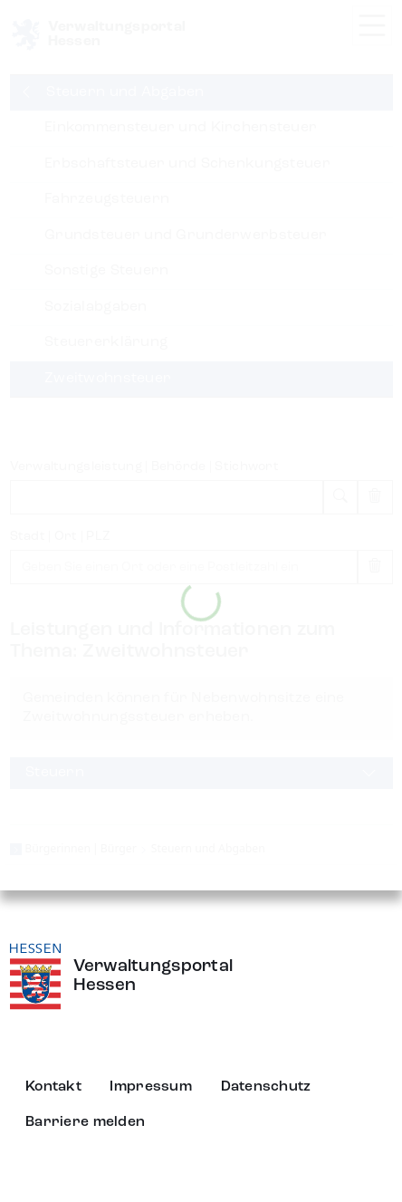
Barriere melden (85, 1122)
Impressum (151, 1087)
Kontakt (53, 1087)
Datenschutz (266, 1087)
